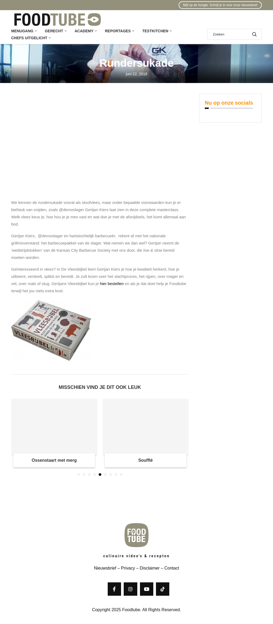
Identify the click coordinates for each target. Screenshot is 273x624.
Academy (84, 31)
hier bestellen (112, 283)
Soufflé (145, 460)
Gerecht (54, 31)
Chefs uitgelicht (29, 38)
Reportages (118, 31)
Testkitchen (155, 31)
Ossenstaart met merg (54, 460)
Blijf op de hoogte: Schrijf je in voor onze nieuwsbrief (220, 5)
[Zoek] (234, 34)
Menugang (22, 31)
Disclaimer (150, 568)
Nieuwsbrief (105, 568)
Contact (171, 568)
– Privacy (125, 568)
